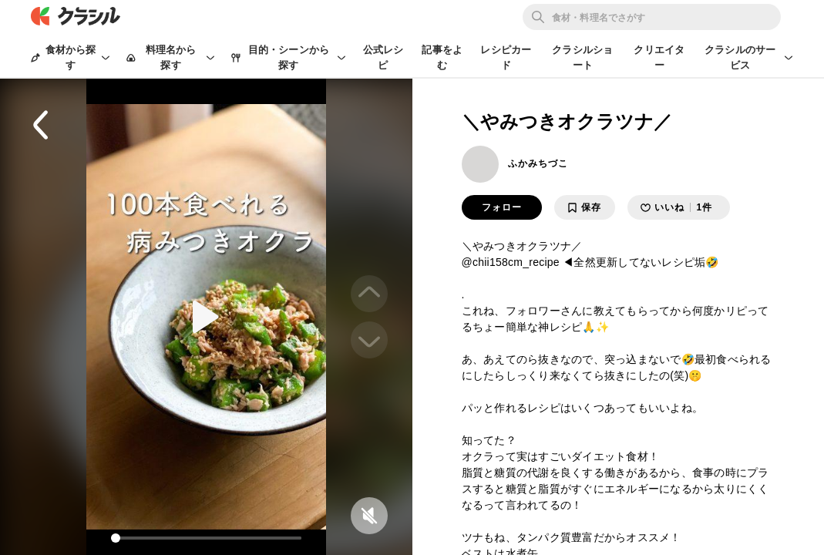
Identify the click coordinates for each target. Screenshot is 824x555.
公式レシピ (383, 57)
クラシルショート (582, 57)
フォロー (502, 207)
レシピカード (505, 57)
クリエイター (659, 57)
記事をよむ (442, 57)
